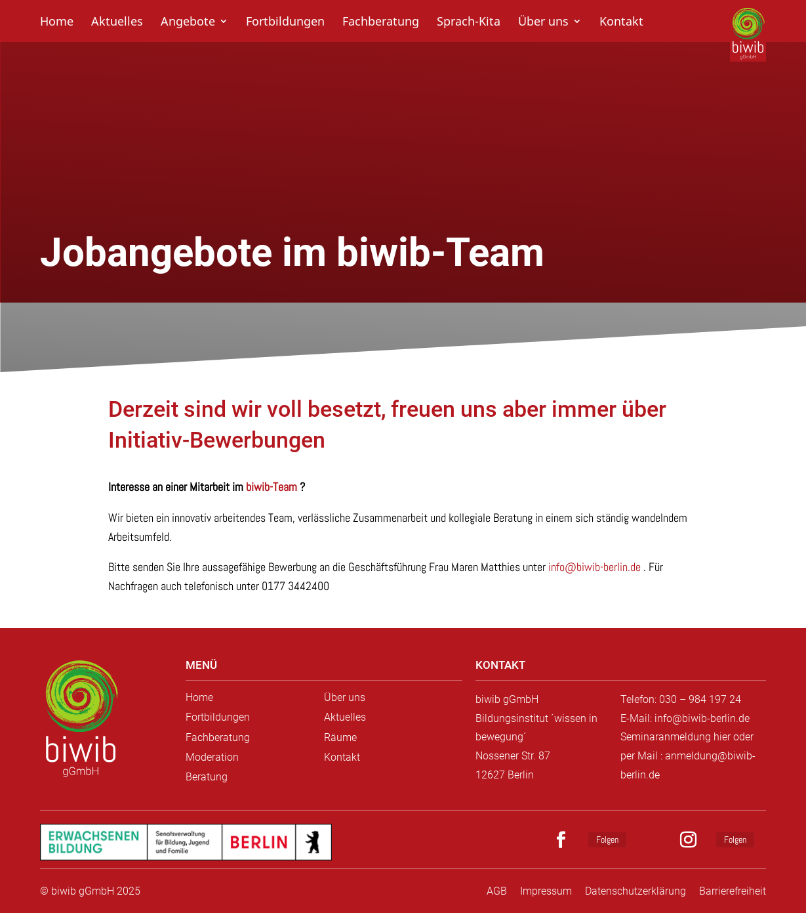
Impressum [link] (546, 891)
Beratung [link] (207, 777)
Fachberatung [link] (380, 22)
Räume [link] (340, 737)
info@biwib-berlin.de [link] (594, 566)
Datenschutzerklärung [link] (635, 891)
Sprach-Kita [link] (468, 22)
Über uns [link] (543, 22)
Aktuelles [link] (117, 22)
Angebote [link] (188, 22)
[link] (80, 720)
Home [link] (56, 22)
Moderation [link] (212, 757)
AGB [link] (497, 891)
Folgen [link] (607, 839)
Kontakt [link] (621, 22)
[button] (566, 840)
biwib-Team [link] (271, 486)
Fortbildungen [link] (285, 22)
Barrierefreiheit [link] (732, 891)
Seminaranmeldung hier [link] (675, 737)
